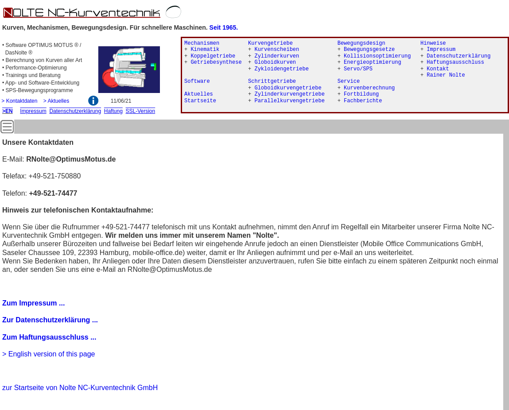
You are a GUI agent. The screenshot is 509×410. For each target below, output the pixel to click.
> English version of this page (48, 354)
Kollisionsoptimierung (377, 56)
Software (197, 81)
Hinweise (433, 43)
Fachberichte (363, 101)
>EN (7, 111)
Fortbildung (361, 94)
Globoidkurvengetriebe (287, 88)
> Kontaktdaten (19, 101)
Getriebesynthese (215, 62)
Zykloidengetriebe (281, 69)
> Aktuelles (56, 101)
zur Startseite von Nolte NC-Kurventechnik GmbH (80, 387)
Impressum (441, 49)
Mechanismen (201, 43)
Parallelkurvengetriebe (289, 101)
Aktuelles (198, 94)
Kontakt (438, 69)
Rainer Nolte (446, 75)
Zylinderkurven (276, 56)
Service (349, 81)
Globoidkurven (275, 62)
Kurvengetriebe (270, 43)
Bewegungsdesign (361, 43)
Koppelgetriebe (212, 56)
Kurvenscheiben (276, 49)
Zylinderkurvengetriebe (289, 94)
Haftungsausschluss (455, 62)
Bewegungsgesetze (369, 49)
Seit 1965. (224, 27)
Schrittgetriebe (272, 81)
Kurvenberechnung (369, 88)
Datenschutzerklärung (458, 56)
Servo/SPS (358, 69)
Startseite (200, 101)
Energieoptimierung (372, 62)
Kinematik (204, 49)
